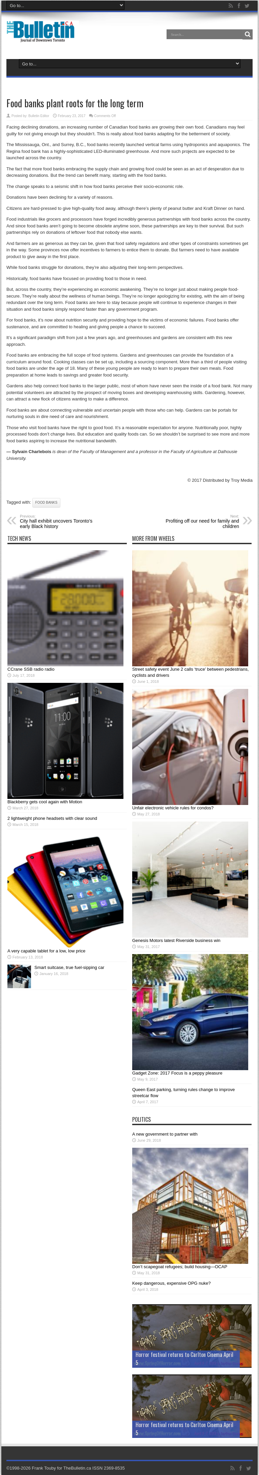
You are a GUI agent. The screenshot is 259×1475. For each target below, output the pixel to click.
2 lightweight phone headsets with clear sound (52, 818)
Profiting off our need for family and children (197, 521)
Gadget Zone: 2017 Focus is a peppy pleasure (177, 1073)
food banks (46, 502)
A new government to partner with (165, 1134)
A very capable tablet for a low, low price (46, 950)
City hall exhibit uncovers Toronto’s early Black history (61, 521)
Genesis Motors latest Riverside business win (176, 940)
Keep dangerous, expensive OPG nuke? (171, 1283)
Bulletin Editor (38, 116)
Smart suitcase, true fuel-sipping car (69, 967)
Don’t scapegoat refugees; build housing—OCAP (179, 1266)
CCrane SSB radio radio (30, 669)
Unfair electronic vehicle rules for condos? (172, 807)
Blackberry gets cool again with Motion (44, 801)
